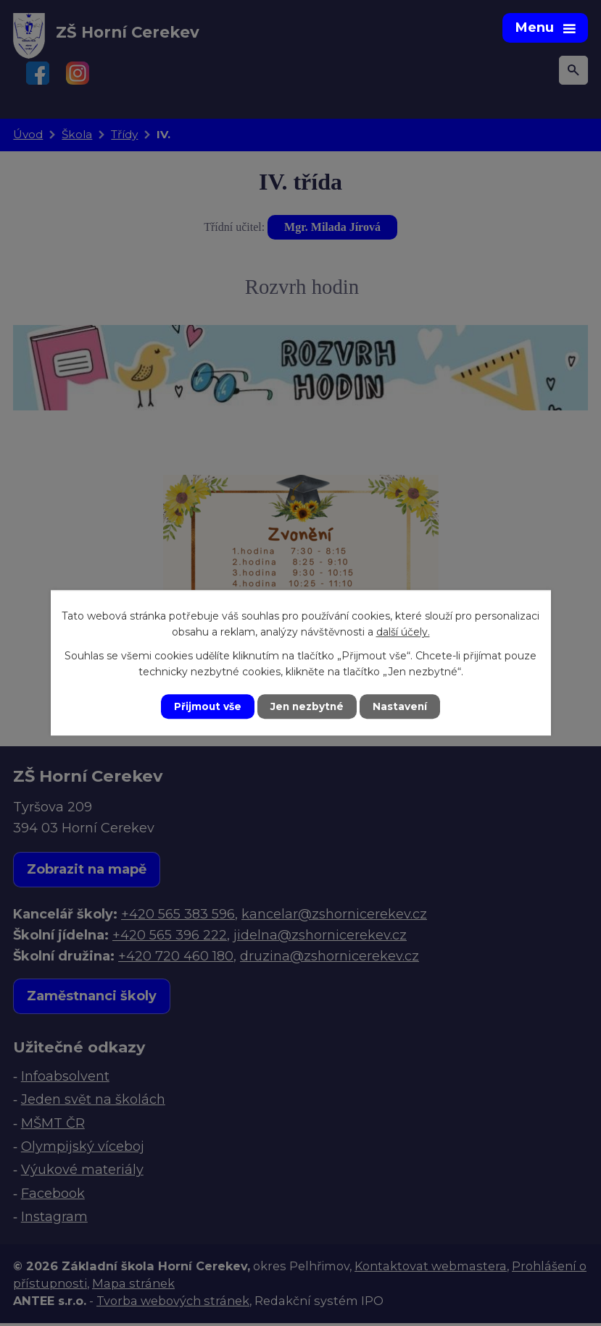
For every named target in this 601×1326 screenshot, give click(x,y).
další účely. (403, 631)
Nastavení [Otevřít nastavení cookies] (401, 706)
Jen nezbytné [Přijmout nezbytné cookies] (307, 706)
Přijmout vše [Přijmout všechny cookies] (206, 706)
